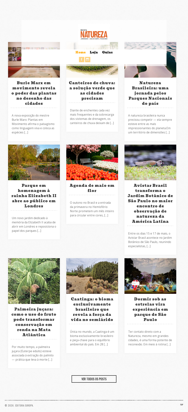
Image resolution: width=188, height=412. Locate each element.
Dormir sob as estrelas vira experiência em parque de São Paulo (150, 309)
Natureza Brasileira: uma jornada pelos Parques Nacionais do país (150, 93)
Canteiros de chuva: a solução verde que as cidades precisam (92, 90)
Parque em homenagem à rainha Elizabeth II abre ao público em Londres (34, 196)
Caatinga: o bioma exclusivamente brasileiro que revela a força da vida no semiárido (92, 309)
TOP (181, 404)
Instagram (87, 59)
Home (80, 52)
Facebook (81, 59)
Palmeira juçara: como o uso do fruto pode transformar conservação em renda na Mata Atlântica (33, 322)
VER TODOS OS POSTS (94, 379)
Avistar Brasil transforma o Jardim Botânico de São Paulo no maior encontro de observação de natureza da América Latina (150, 203)
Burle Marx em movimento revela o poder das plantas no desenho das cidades (34, 93)
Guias (107, 52)
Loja (94, 52)
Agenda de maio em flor (92, 188)
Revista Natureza (94, 34)
